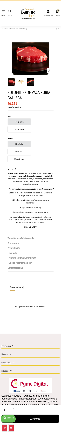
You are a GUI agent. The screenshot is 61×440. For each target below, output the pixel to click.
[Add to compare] (11, 428)
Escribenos (8, 418)
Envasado (12, 253)
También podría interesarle (21, 238)
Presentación (14, 248)
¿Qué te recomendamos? (20, 263)
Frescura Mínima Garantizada (22, 258)
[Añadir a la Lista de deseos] (4, 428)
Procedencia (14, 243)
